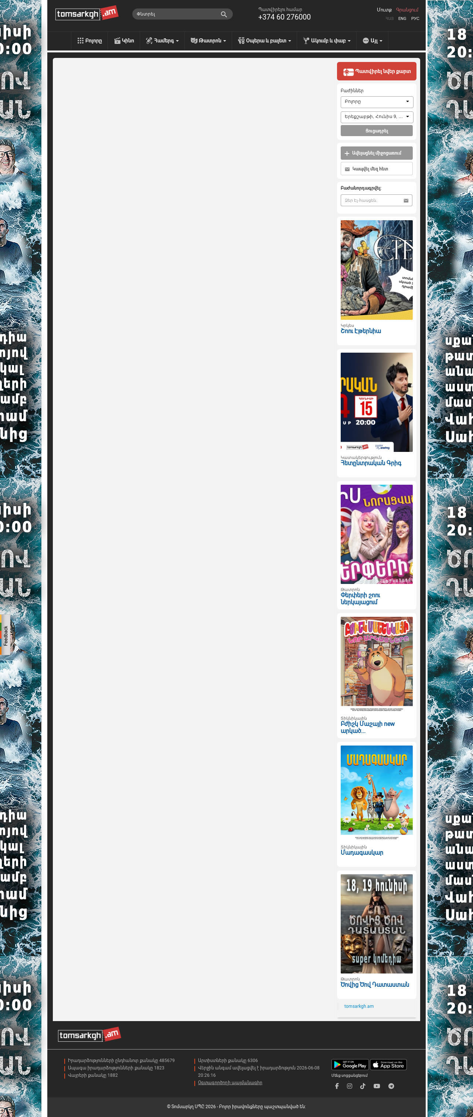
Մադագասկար (362, 852)
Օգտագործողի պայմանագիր (230, 1082)
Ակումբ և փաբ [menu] (331, 41)
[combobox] (377, 102)
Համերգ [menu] (166, 41)
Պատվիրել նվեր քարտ (377, 71)
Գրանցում (407, 10)
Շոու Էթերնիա (361, 331)
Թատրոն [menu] (212, 41)
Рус (415, 18)
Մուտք (384, 10)
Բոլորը (93, 41)
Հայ (389, 18)
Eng (402, 18)
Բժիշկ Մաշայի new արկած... (368, 727)
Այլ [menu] (376, 41)
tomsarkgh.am (359, 1006)
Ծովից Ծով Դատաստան (375, 984)
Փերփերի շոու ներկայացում (360, 599)
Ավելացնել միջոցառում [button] (372, 153)
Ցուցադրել (376, 131)
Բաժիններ (352, 90)
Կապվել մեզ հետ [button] (366, 169)
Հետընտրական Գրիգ (371, 463)
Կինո (128, 41)
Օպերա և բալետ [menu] (268, 41)
